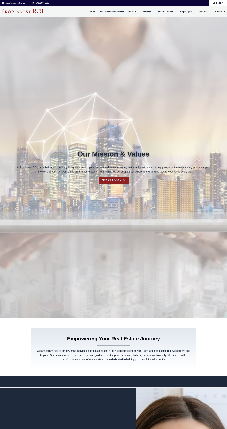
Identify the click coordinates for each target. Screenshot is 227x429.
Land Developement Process (111, 12)
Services (148, 11)
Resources (205, 11)
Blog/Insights (187, 11)
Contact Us (220, 12)
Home (92, 12)
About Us (134, 11)
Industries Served (167, 11)
